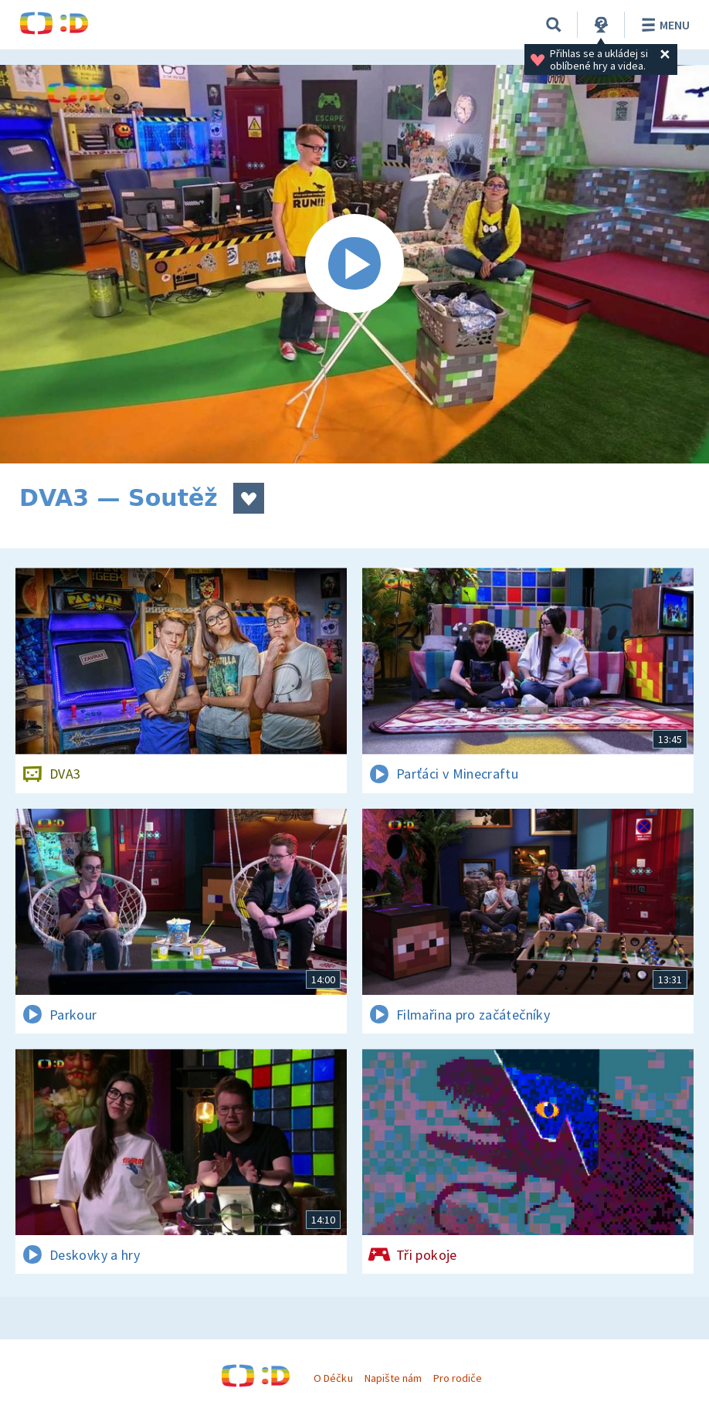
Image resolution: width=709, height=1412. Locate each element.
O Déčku (333, 1378)
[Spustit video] (354, 264)
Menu (663, 24)
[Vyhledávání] (554, 24)
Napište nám (393, 1378)
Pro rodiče (457, 1378)
